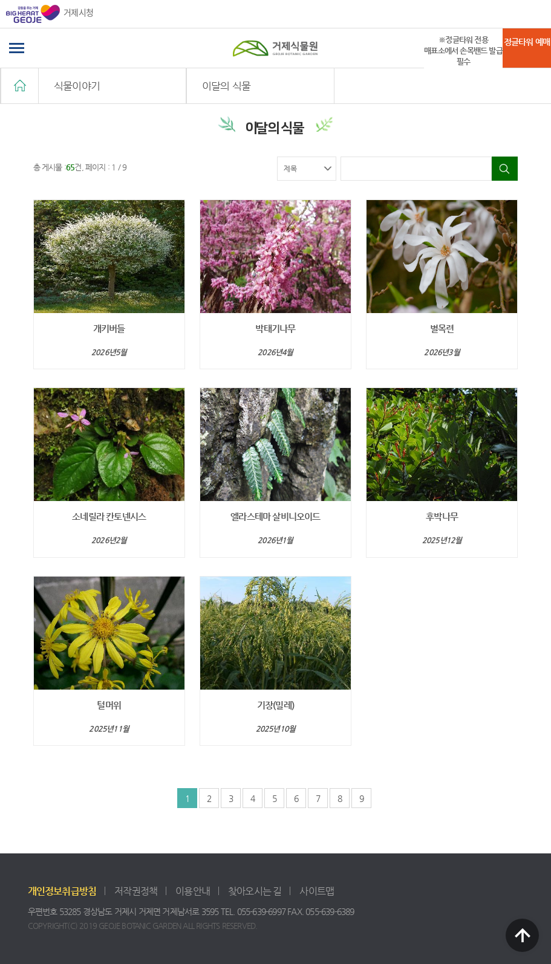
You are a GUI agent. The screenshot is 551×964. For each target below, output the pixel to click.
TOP (522, 935)
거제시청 (49, 14)
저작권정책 (135, 891)
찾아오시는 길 (254, 891)
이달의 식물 (226, 86)
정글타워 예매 (527, 42)
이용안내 (192, 891)
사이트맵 (316, 891)
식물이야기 (77, 86)
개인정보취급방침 (62, 891)
